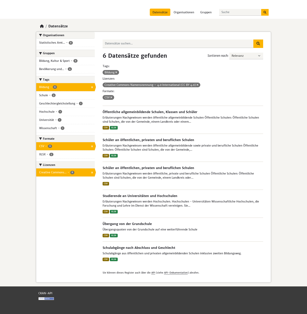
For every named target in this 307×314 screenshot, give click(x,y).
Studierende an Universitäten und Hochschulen (140, 196)
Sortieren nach (218, 56)
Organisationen (184, 12)
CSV (106, 127)
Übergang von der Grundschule (127, 224)
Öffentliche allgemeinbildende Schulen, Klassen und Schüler (150, 112)
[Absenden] (265, 12)
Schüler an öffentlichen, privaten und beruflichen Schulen (148, 140)
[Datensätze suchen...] (240, 12)
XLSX (113, 127)
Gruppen (206, 12)
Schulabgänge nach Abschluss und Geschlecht (139, 248)
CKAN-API (45, 293)
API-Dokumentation (176, 272)
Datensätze (160, 12)
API (153, 272)
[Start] (42, 26)
